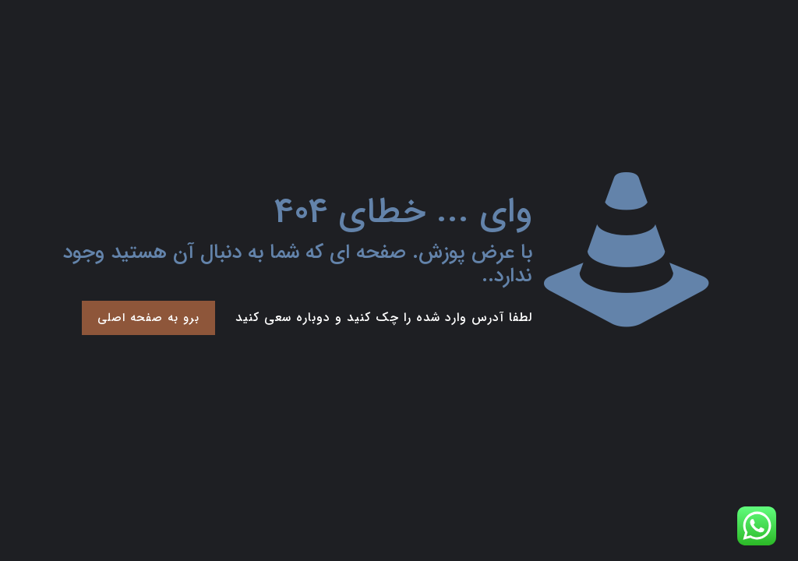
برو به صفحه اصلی (148, 318)
